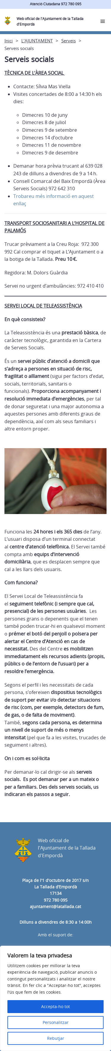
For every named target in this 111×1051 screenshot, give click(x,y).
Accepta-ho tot (55, 1006)
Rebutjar (55, 1038)
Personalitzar (56, 1022)
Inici (8, 41)
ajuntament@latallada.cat (55, 906)
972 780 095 (55, 900)
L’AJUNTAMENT (37, 41)
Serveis (68, 41)
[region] (55, 998)
